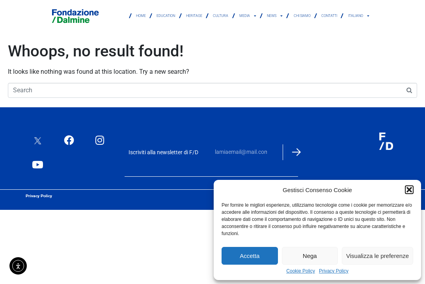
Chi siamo (302, 16)
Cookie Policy (300, 271)
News (275, 16)
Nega (310, 255)
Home (141, 16)
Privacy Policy (334, 271)
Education (166, 16)
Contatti (329, 16)
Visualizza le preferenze (377, 255)
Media (247, 16)
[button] (409, 190)
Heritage (194, 16)
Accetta (249, 255)
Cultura (220, 16)
